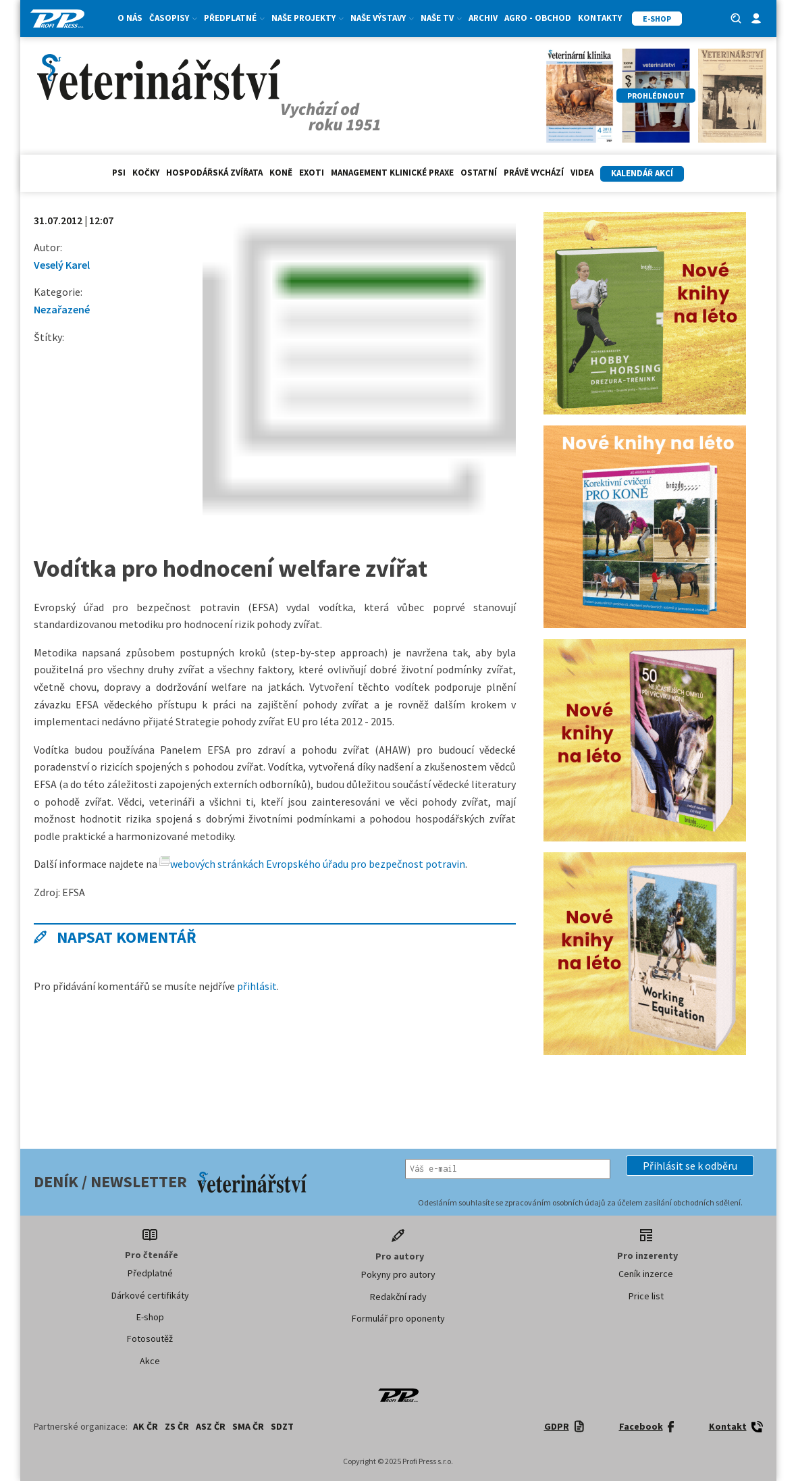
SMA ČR (248, 1426)
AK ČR (145, 1426)
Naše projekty (307, 18)
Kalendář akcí (642, 173)
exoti (311, 172)
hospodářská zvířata (214, 172)
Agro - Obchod (537, 18)
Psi (119, 172)
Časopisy (173, 18)
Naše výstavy (382, 18)
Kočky (145, 172)
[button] (690, 1165)
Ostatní (478, 172)
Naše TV (441, 18)
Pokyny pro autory (398, 1274)
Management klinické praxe (392, 172)
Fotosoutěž (150, 1338)
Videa (582, 172)
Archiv (483, 18)
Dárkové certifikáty (150, 1295)
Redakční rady (398, 1297)
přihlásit (257, 986)
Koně (280, 172)
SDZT (282, 1426)
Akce (150, 1361)
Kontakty (600, 18)
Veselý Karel (62, 264)
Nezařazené (62, 309)
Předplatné (234, 18)
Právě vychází (534, 172)
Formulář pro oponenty (398, 1318)
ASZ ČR (210, 1426)
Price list (646, 1296)
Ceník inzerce (645, 1274)
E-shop (150, 1317)
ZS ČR (177, 1426)
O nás (129, 18)
